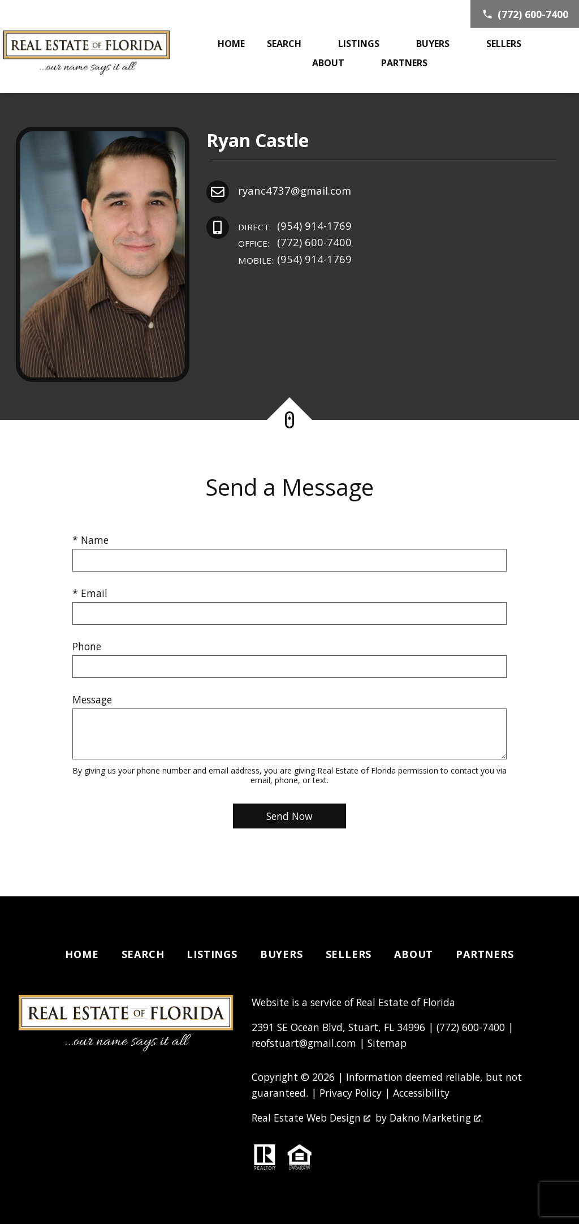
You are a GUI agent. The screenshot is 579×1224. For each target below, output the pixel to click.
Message (92, 699)
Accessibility (421, 1093)
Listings (212, 954)
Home (231, 43)
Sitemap (387, 1043)
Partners (484, 954)
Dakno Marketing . (436, 1117)
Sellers (349, 954)
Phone (86, 646)
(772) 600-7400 (295, 242)
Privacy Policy (350, 1093)
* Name (90, 540)
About (413, 954)
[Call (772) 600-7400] (524, 14)
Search (143, 954)
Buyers (281, 954)
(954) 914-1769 (295, 226)
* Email (89, 593)
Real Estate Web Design (311, 1117)
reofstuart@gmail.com (304, 1043)
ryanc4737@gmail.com (294, 190)
